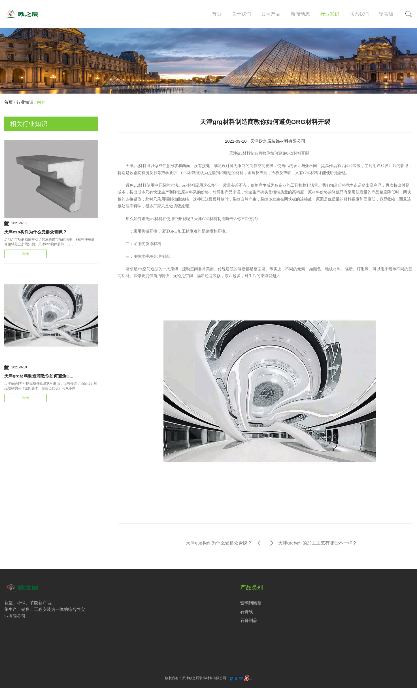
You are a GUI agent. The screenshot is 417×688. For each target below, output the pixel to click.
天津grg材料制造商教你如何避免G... (38, 375)
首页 (217, 14)
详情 (25, 254)
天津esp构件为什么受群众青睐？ (35, 231)
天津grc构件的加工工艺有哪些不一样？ (317, 543)
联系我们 (359, 14)
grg (139, 269)
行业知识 (329, 14)
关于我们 (241, 14)
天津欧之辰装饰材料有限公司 (277, 141)
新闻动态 (300, 14)
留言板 (386, 14)
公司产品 (270, 14)
